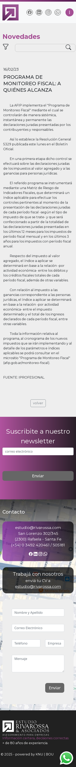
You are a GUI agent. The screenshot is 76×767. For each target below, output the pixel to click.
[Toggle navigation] (69, 12)
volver (38, 403)
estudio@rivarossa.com (38, 586)
